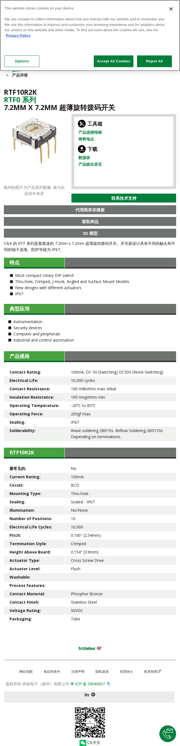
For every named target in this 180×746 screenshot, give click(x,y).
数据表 (84, 157)
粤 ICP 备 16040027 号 (90, 684)
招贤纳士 (126, 671)
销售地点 (86, 139)
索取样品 (90, 221)
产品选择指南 (90, 132)
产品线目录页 (90, 164)
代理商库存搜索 (90, 210)
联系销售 (152, 671)
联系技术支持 (123, 198)
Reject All (154, 57)
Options (22, 57)
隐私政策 (102, 671)
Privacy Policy (18, 32)
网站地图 (26, 671)
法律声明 (78, 671)
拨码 (16, 70)
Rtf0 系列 (20, 99)
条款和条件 (52, 671)
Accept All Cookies (113, 57)
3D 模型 (90, 233)
